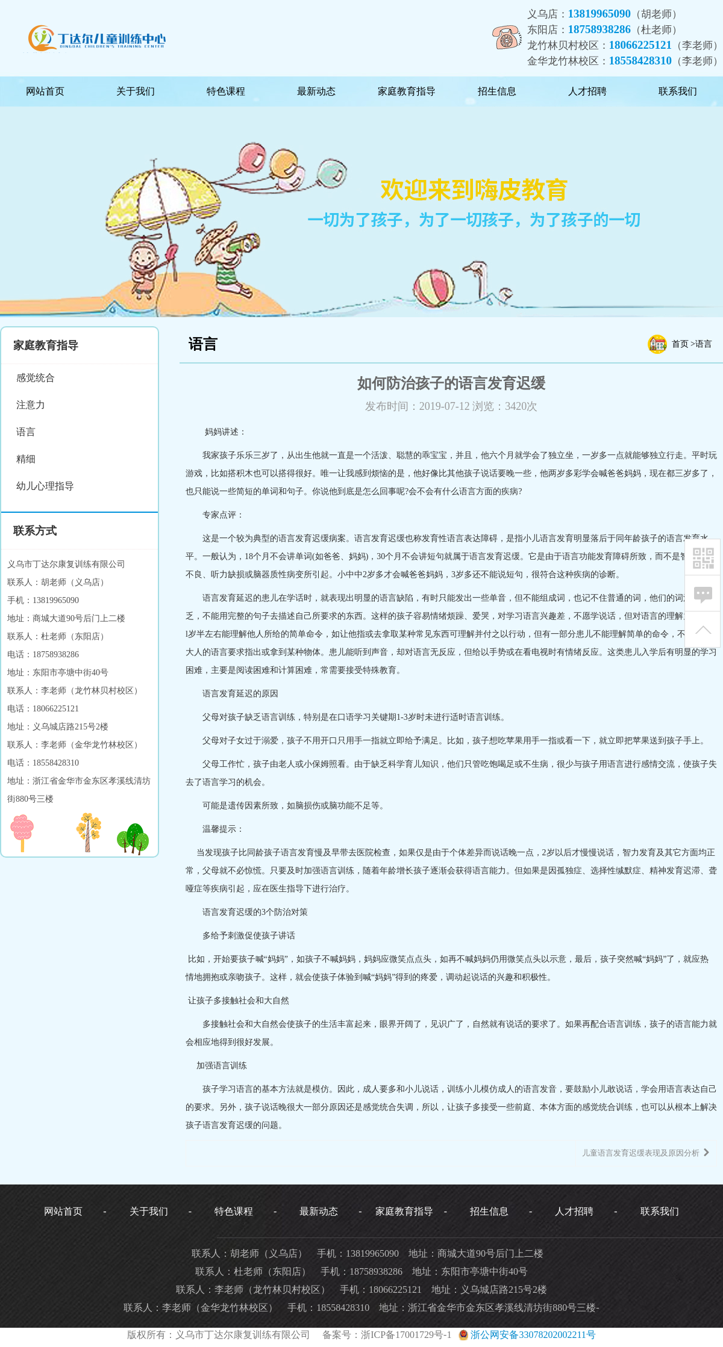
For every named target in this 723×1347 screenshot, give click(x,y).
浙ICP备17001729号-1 (406, 1335)
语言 (26, 432)
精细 (26, 459)
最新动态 (316, 91)
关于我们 (135, 91)
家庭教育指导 (407, 91)
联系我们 (678, 91)
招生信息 (497, 91)
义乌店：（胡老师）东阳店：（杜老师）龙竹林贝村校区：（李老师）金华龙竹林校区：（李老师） (625, 37)
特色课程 (226, 91)
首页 (680, 343)
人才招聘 (587, 91)
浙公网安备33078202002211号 (525, 1335)
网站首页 (45, 91)
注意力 (30, 405)
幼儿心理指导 (45, 486)
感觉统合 (35, 378)
